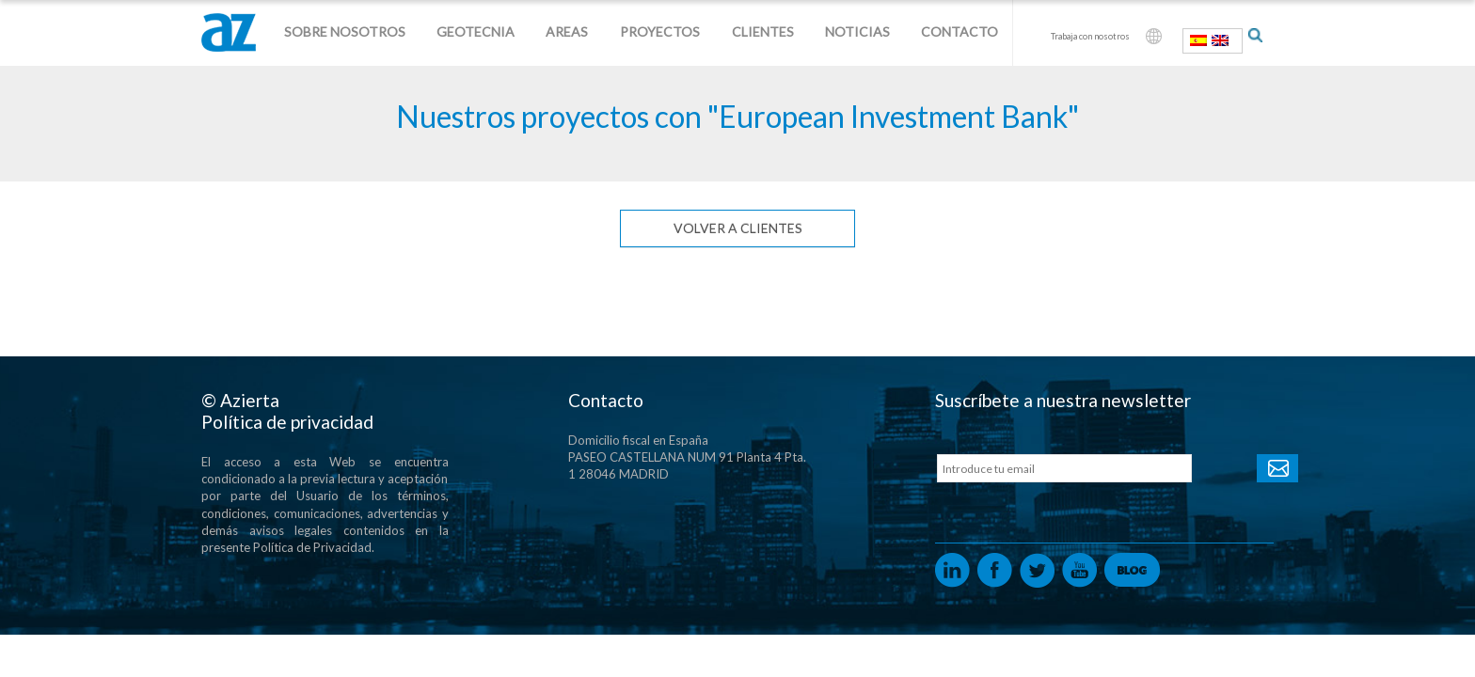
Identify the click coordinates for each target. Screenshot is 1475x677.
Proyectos (660, 31)
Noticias (857, 31)
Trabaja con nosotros (1090, 36)
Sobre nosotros (344, 31)
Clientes (763, 31)
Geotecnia (475, 31)
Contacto (959, 31)
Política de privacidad (287, 422)
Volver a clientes (738, 228)
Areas (567, 31)
